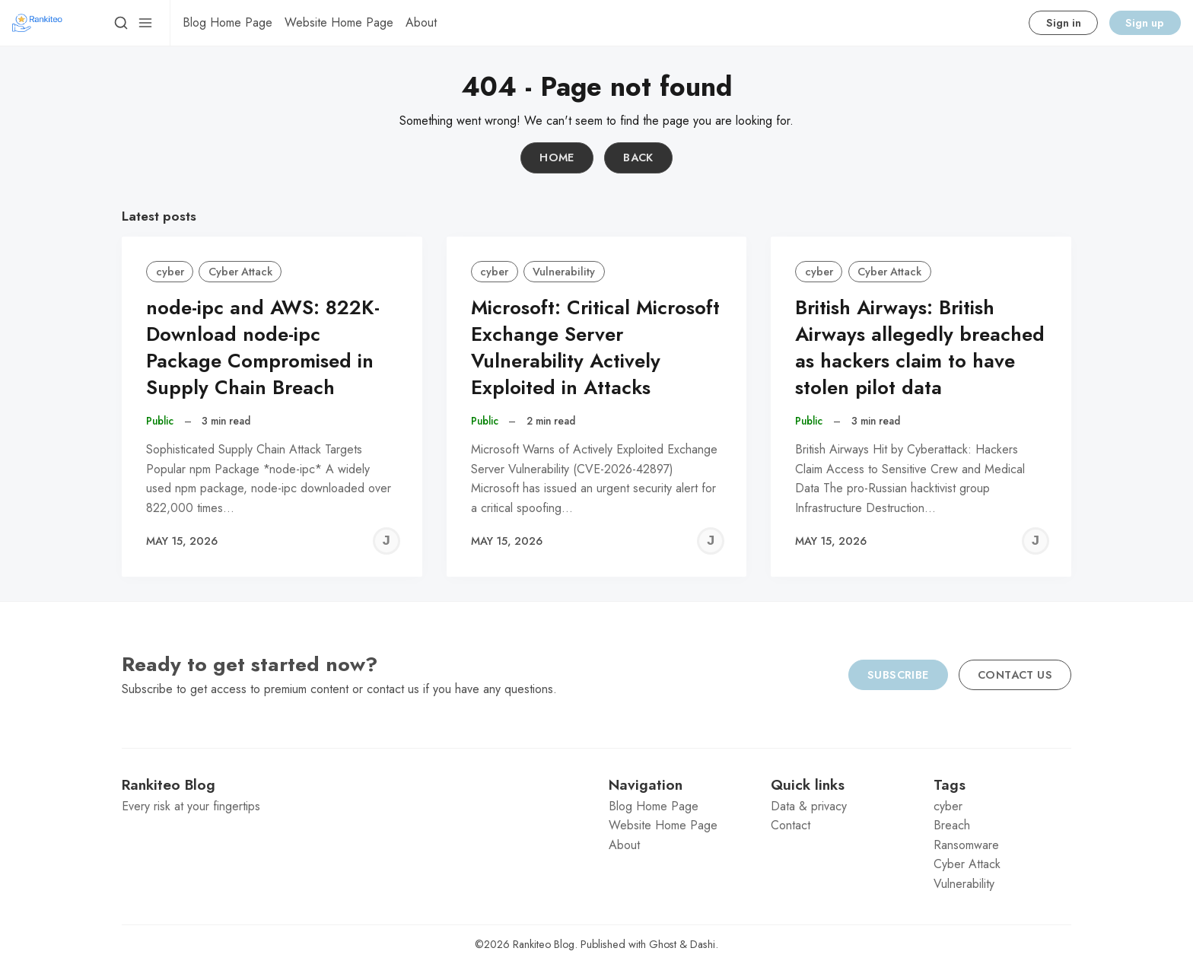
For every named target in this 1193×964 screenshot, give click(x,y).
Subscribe (898, 674)
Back (638, 157)
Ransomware (966, 845)
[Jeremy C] (386, 541)
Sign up (1144, 22)
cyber (170, 271)
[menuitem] (227, 23)
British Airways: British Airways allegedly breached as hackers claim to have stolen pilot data (920, 347)
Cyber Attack (240, 271)
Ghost (662, 944)
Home (556, 157)
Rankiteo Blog (543, 944)
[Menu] (145, 23)
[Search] (121, 23)
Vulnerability (564, 271)
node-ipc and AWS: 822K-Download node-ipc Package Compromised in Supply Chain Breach (263, 347)
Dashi (702, 944)
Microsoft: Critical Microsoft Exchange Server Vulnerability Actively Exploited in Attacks (595, 347)
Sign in (1063, 22)
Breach (952, 825)
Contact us (1015, 674)
